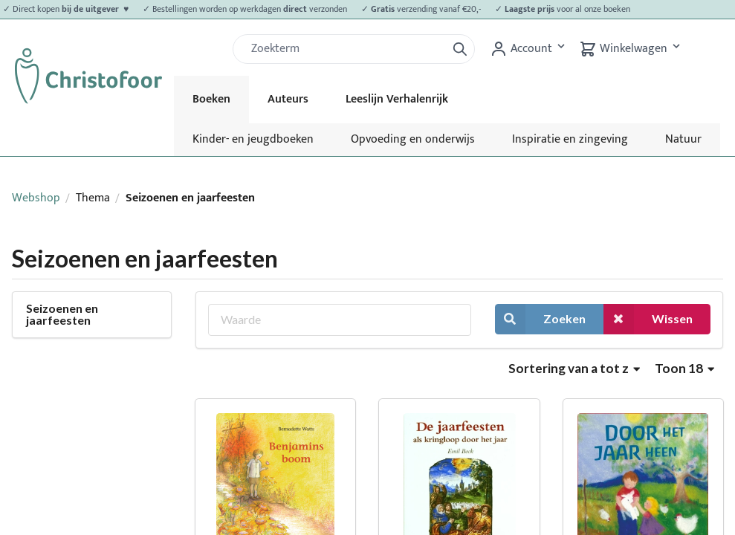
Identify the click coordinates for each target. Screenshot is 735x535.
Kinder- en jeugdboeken (253, 139)
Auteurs (288, 99)
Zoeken (540, 319)
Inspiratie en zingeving (570, 139)
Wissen (648, 319)
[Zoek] (345, 49)
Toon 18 (684, 368)
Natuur (683, 139)
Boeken (211, 99)
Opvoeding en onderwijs (413, 139)
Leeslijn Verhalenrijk (397, 99)
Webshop (36, 198)
